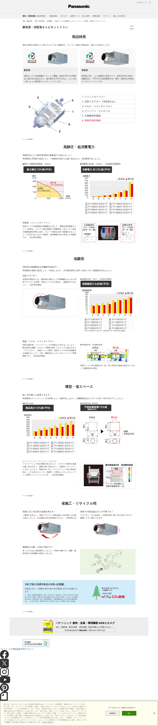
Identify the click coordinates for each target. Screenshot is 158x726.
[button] (53, 16)
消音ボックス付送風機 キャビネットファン (68, 21)
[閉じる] (154, 713)
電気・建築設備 (27, 21)
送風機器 (49, 21)
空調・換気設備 (39, 21)
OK (129, 713)
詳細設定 (113, 713)
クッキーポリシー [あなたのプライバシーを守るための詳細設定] (48, 722)
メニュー (131, 27)
